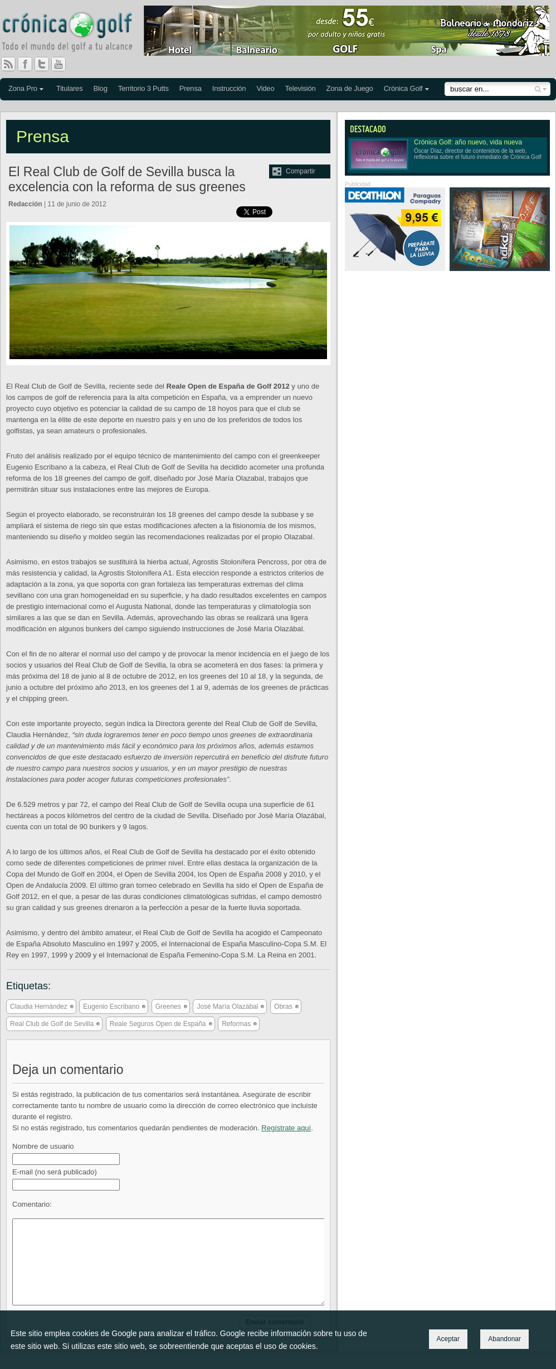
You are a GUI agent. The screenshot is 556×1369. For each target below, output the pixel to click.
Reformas (236, 1024)
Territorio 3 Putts (143, 88)
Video (265, 88)
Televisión (300, 88)
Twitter (46, 64)
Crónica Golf (403, 88)
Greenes (168, 1006)
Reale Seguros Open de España (158, 1024)
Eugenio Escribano (111, 1006)
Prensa (190, 88)
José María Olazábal (227, 1006)
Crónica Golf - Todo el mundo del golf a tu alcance (75, 33)
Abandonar (504, 1339)
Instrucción (229, 88)
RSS (8, 64)
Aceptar (448, 1339)
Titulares (69, 88)
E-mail (54, 1172)
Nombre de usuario (43, 1146)
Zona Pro (22, 88)
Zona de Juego (349, 88)
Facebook (29, 64)
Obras (283, 1006)
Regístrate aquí (286, 1128)
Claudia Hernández (38, 1006)
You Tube (63, 64)
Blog (100, 88)
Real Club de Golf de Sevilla (52, 1024)
